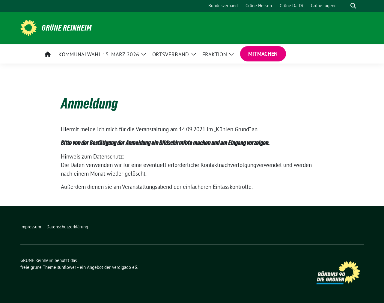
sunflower (66, 267)
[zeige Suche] (353, 6)
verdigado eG (124, 267)
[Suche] (344, 6)
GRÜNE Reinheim (67, 27)
